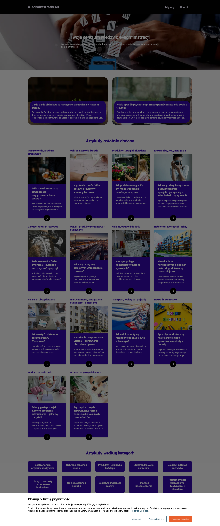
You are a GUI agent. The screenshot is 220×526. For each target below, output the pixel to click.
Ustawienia (136, 519)
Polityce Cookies (139, 510)
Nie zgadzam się (156, 519)
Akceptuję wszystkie (180, 519)
